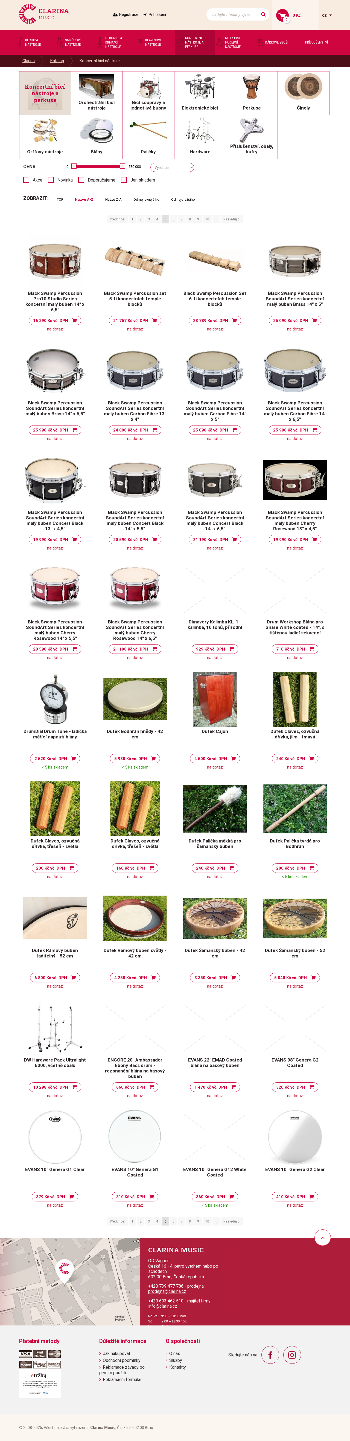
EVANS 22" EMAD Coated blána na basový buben (215, 1062)
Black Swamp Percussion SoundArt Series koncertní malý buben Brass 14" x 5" (295, 298)
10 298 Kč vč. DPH (50, 1087)
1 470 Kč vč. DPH (210, 1087)
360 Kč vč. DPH (210, 1196)
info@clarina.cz (162, 1306)
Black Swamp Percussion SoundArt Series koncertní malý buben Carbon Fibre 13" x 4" (135, 411)
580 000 (135, 167)
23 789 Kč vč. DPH (210, 320)
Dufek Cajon (215, 731)
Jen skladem (142, 180)
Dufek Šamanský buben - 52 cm (295, 953)
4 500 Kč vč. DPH (210, 758)
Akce (37, 180)
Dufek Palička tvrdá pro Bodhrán (295, 843)
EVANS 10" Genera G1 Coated (135, 1172)
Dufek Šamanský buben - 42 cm (215, 953)
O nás (174, 1353)
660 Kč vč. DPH (130, 1087)
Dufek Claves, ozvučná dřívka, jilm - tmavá (294, 734)
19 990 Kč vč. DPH (50, 539)
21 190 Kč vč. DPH (210, 539)
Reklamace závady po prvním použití (122, 1370)
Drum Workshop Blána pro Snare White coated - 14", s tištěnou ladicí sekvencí (295, 627)
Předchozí (117, 219)
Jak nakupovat (116, 1353)
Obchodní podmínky (122, 1360)
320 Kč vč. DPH (290, 1087)
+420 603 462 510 (165, 1301)
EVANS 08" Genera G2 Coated (295, 1062)
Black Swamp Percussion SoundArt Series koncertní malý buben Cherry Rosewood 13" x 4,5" (295, 520)
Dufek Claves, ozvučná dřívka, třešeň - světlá (55, 843)
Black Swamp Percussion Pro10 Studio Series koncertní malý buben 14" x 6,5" (54, 301)
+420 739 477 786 (165, 1286)
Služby (175, 1360)
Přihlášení (157, 14)
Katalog (57, 60)
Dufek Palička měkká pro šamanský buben (215, 843)
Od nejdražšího (183, 199)
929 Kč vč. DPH (210, 649)
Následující (231, 219)
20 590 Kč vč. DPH (130, 539)
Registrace (128, 14)
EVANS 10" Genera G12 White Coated (215, 1172)
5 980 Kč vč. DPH (130, 758)
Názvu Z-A (113, 199)
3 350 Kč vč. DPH (210, 977)
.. (216, 219)
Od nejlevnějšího (146, 199)
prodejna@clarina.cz (167, 1291)
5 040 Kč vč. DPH (290, 977)
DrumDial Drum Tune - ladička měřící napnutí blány (55, 734)
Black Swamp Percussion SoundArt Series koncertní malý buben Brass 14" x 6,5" (55, 408)
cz (325, 15)
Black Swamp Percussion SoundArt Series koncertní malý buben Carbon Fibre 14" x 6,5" (295, 411)
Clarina (28, 60)
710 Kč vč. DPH (290, 649)
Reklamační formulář (122, 1379)
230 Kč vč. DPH (50, 868)
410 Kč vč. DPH (290, 1196)
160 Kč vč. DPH (130, 868)
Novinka (65, 180)
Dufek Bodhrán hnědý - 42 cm (135, 734)
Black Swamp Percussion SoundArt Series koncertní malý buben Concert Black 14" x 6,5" (215, 520)
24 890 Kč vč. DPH (130, 430)
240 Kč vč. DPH (290, 758)
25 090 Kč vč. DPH (290, 320)
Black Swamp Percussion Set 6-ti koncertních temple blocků (214, 298)
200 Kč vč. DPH (290, 868)
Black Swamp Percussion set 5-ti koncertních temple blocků (135, 298)
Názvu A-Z (84, 199)
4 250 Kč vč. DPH (130, 977)
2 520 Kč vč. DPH (50, 758)
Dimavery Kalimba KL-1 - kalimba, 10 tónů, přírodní (215, 624)
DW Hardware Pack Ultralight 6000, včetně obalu (55, 1062)
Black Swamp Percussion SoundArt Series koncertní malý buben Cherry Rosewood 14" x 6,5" (135, 630)
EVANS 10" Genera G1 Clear (55, 1169)
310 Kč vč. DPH (130, 1196)
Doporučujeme (101, 180)
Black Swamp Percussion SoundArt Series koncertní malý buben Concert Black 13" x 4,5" (55, 520)
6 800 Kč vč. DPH (50, 977)
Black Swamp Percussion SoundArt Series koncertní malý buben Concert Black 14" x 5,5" (135, 520)
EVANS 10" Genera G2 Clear (295, 1169)
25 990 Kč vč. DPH (50, 430)
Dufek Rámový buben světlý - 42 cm (135, 953)
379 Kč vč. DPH (50, 1196)
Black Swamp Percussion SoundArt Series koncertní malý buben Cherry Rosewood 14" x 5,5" (55, 630)
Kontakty (177, 1367)
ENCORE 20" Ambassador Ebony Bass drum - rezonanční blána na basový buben (135, 1068)
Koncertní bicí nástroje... (101, 60)
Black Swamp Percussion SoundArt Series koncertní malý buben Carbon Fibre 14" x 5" (215, 411)
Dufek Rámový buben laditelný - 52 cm (55, 953)
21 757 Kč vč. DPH (130, 320)
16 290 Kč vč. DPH (50, 320)
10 (207, 219)
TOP (60, 199)
